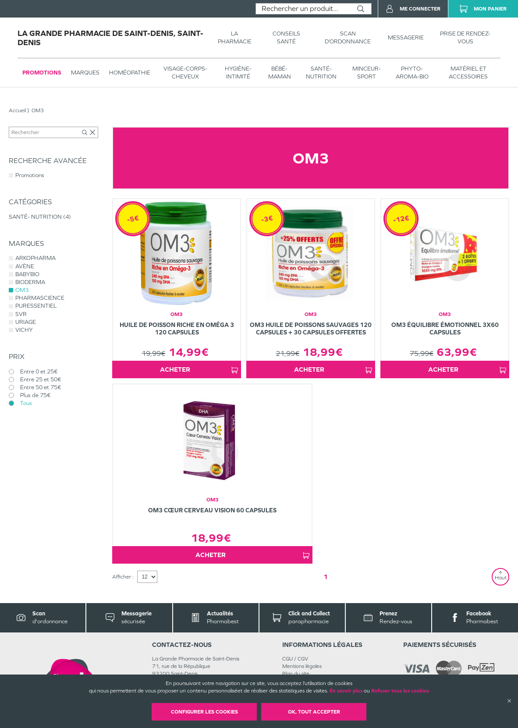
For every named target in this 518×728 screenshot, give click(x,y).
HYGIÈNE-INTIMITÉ (238, 72)
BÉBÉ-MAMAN (279, 72)
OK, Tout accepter (314, 712)
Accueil (17, 110)
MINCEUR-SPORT (366, 72)
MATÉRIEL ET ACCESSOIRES (468, 72)
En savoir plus (346, 691)
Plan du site (295, 674)
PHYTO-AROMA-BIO (412, 72)
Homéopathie (129, 72)
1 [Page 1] (325, 576)
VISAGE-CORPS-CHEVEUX (185, 72)
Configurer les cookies (204, 712)
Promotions (41, 72)
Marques (85, 72)
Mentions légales (302, 666)
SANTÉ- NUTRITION (321, 72)
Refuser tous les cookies (400, 691)
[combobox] (303, 8)
